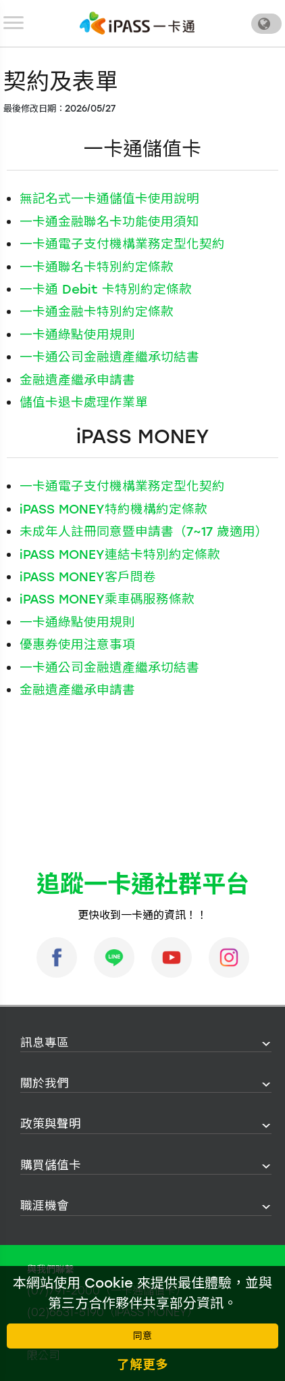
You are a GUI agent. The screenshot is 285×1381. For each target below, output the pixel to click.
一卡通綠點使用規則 (77, 334)
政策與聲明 (50, 1123)
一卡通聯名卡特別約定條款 (97, 267)
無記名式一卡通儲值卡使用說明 (109, 198)
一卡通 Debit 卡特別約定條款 (106, 289)
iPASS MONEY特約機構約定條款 (113, 509)
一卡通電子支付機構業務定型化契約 (122, 244)
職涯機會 (44, 1205)
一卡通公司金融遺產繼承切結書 (109, 357)
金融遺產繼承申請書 (77, 380)
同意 (142, 1336)
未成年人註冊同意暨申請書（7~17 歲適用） (144, 531)
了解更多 (142, 1364)
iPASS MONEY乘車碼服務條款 (107, 599)
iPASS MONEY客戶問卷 (88, 577)
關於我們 (44, 1083)
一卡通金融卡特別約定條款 (97, 311)
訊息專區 (44, 1042)
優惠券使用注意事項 (77, 644)
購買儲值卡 (50, 1165)
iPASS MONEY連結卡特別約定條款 (120, 554)
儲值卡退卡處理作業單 (84, 402)
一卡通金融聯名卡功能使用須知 (109, 221)
